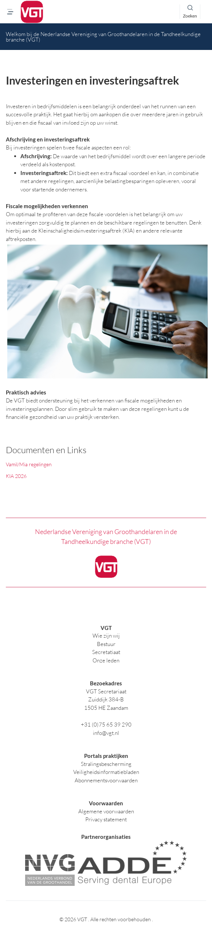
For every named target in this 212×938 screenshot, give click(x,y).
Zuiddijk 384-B (106, 699)
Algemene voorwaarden (106, 811)
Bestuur (106, 644)
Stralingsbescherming (106, 763)
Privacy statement (106, 819)
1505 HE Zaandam (106, 707)
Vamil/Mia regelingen (29, 464)
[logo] (31, 11)
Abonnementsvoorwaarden (106, 780)
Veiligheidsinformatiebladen (106, 771)
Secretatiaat (106, 652)
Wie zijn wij (106, 635)
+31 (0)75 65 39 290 (106, 724)
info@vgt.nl (106, 732)
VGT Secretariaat (106, 691)
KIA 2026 (16, 476)
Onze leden (106, 660)
